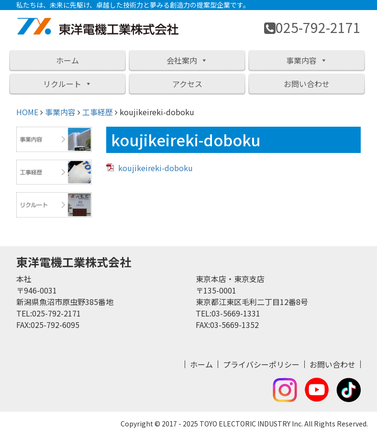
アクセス (187, 83)
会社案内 (187, 60)
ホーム (67, 60)
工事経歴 (97, 112)
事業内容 (306, 60)
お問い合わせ (307, 83)
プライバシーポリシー (261, 364)
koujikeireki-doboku (155, 168)
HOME (27, 112)
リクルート (67, 83)
